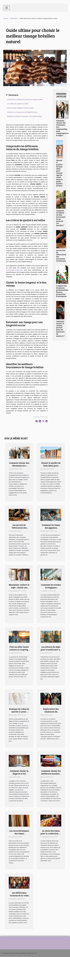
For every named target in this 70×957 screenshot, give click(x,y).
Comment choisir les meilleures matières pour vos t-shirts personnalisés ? (51, 774)
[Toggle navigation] (7, 8)
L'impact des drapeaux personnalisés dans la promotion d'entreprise (62, 291)
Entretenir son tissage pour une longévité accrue (22, 112)
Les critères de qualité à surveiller (17, 104)
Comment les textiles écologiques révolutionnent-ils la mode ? (51, 588)
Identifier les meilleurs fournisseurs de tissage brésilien (24, 116)
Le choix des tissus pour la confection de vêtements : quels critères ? (50, 834)
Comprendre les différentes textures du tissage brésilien (25, 100)
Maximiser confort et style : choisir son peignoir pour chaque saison (19, 588)
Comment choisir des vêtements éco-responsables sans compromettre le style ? (62, 127)
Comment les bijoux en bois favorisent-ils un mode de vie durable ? (61, 217)
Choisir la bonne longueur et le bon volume (20, 108)
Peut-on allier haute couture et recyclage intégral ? (19, 649)
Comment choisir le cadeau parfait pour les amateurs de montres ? (60, 328)
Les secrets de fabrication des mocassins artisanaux (61, 255)
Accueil (5, 18)
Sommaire (13, 95)
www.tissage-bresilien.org (14, 270)
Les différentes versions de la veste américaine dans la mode (19, 896)
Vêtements (13, 18)
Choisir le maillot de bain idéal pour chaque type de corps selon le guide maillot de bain (59, 173)
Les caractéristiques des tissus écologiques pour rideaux (19, 834)
